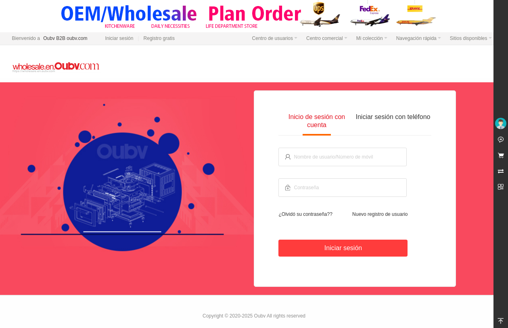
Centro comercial (326, 38)
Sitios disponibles (471, 38)
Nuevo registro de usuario (380, 214)
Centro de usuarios (274, 38)
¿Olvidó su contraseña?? (305, 214)
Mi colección (371, 38)
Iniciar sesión (119, 38)
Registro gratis (159, 38)
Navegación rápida (418, 38)
